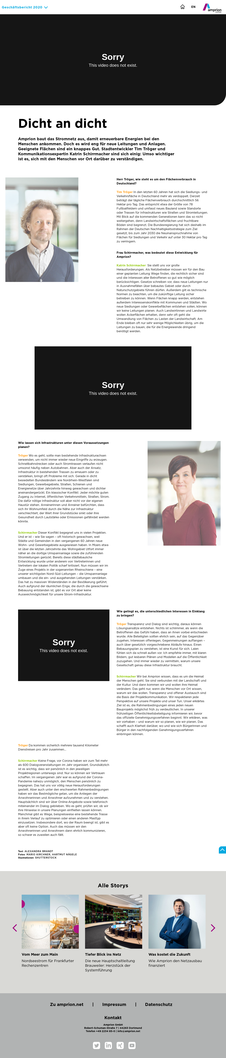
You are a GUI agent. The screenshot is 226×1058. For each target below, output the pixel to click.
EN (193, 7)
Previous (16, 930)
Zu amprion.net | (72, 1005)
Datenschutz (160, 1005)
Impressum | (119, 1005)
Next (211, 930)
